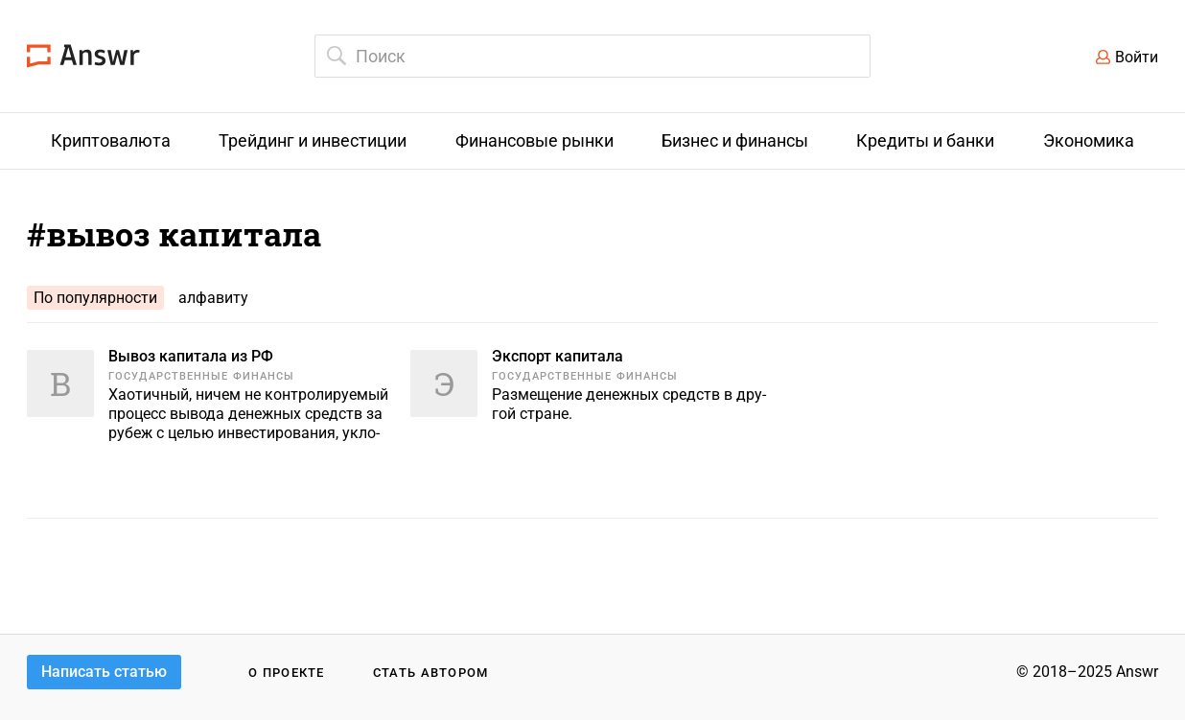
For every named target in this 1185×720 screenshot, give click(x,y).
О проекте (286, 672)
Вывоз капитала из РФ (190, 356)
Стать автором (431, 672)
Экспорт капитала (557, 356)
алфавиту (213, 298)
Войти (1136, 57)
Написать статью (104, 671)
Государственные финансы (201, 376)
